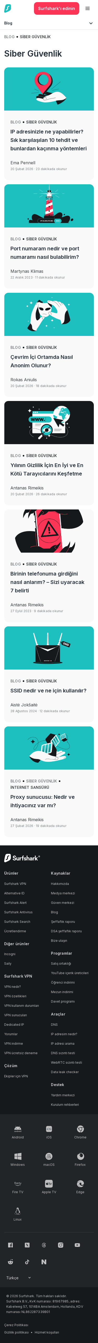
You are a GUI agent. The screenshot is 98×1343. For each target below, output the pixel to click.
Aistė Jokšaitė (24, 704)
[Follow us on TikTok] (27, 1262)
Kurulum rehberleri (65, 1105)
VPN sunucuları (15, 1015)
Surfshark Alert (15, 903)
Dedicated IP (14, 1025)
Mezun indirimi (62, 992)
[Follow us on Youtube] (77, 1245)
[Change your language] (19, 1278)
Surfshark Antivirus (18, 912)
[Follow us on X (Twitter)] (27, 1245)
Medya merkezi (63, 893)
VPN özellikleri (15, 996)
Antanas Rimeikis (27, 487)
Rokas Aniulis (23, 379)
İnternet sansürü (29, 787)
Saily (7, 963)
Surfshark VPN (15, 884)
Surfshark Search (17, 922)
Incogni (9, 954)
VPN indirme (13, 1043)
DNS (54, 1025)
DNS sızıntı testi (63, 1053)
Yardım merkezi (63, 1095)
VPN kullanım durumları (21, 1006)
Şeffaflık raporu (63, 922)
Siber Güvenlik (41, 122)
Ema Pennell (22, 162)
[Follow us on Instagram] (60, 1245)
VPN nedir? (12, 987)
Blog (9, 36)
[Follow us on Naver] (44, 1262)
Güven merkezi (62, 903)
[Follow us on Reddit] (10, 1262)
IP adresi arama (62, 1043)
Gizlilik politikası (16, 1332)
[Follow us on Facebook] (10, 1245)
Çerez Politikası (16, 1325)
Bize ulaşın (59, 941)
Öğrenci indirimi (63, 982)
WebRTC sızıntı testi (66, 1062)
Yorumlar (11, 1034)
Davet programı (63, 1001)
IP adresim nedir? (64, 1034)
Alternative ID (14, 893)
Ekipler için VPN (16, 1076)
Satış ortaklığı (61, 963)
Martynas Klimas (26, 271)
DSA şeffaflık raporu (66, 931)
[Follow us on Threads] (44, 1245)
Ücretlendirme (15, 931)
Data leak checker (65, 1072)
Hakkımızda (60, 884)
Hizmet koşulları (47, 1332)
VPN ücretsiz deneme (21, 1053)
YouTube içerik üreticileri (70, 973)
